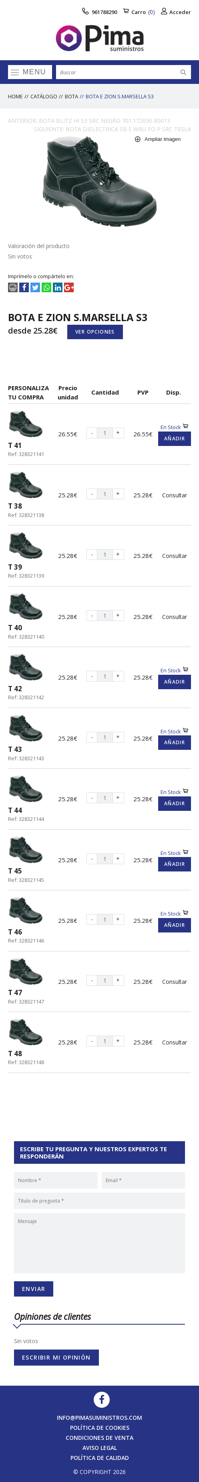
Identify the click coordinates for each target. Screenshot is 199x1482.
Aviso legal (99, 1447)
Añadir (174, 438)
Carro (139, 12)
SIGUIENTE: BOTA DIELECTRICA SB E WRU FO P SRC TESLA (112, 129)
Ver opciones (95, 331)
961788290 (99, 12)
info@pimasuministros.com (99, 1417)
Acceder (176, 12)
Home (15, 96)
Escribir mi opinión (56, 1357)
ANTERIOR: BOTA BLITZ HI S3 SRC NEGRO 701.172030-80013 (89, 120)
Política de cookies (99, 1427)
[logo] (99, 38)
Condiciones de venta (99, 1437)
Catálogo (43, 96)
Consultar (174, 495)
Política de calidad (99, 1458)
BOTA (71, 96)
